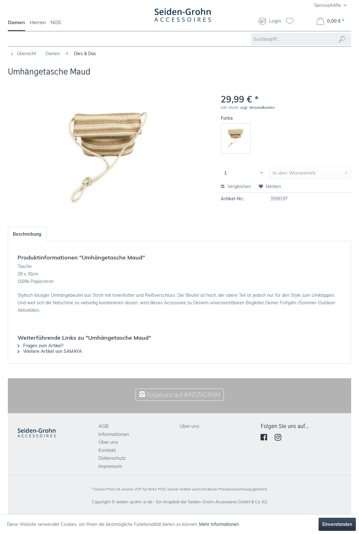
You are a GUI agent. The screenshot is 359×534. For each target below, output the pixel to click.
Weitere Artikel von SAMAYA (50, 351)
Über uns (108, 442)
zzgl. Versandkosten (257, 107)
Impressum (110, 466)
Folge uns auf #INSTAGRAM (179, 394)
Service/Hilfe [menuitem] (328, 5)
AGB (103, 426)
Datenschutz (112, 458)
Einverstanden (337, 524)
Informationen (113, 434)
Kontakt (107, 450)
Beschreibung (27, 234)
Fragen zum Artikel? (40, 345)
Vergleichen (236, 186)
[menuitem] (19, 25)
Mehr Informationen (219, 524)
